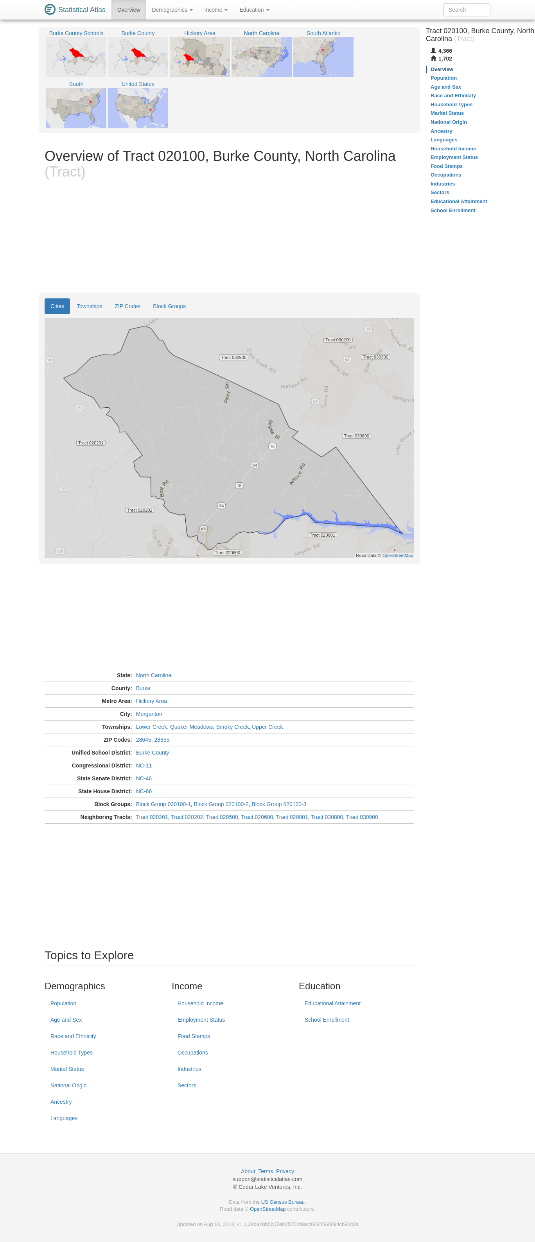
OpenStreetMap (268, 1209)
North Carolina (153, 675)
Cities (57, 306)
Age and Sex (66, 1020)
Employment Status (201, 1020)
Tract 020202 (187, 817)
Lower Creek (151, 727)
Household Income (200, 1003)
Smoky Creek (232, 727)
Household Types (71, 1052)
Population (63, 1003)
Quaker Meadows (191, 727)
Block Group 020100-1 (163, 804)
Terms (265, 1171)
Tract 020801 (292, 817)
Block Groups (169, 306)
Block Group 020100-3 (279, 804)
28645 (143, 740)
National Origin (68, 1085)
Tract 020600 (257, 817)
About (248, 1171)
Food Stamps (194, 1036)
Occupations (193, 1052)
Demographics (172, 10)
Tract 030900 (362, 817)
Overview (128, 10)
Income (216, 10)
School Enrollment (327, 1020)
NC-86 (144, 791)
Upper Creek (267, 727)
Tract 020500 (222, 817)
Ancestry (61, 1102)
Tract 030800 (327, 817)
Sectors (187, 1085)
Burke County (152, 752)
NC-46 (144, 778)
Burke (143, 688)
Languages (63, 1118)
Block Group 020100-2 (221, 804)
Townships (89, 306)
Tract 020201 (152, 817)
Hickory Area (151, 701)
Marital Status (67, 1069)
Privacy (285, 1171)
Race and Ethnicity (73, 1036)
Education (254, 10)
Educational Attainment (333, 1003)
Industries (189, 1069)
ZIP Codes (127, 306)
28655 (161, 740)
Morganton (149, 714)
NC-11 (144, 765)
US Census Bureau (283, 1202)
